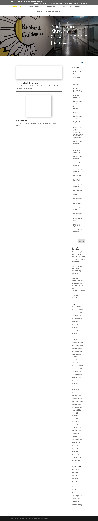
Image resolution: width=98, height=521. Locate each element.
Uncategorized (77, 496)
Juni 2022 (75, 416)
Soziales (75, 493)
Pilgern (74, 487)
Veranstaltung (77, 505)
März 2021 (75, 454)
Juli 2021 (75, 445)
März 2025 (75, 336)
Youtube (38, 4)
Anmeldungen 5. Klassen (69, 29)
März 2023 (75, 392)
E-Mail (45, 3)
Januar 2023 (76, 395)
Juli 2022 (75, 413)
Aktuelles (39, 11)
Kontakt (76, 3)
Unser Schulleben (34, 7)
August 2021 (76, 442)
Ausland (75, 472)
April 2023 (75, 389)
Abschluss (75, 469)
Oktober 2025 (77, 316)
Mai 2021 (75, 448)
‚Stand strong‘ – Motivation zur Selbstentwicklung (78, 254)
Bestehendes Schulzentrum (27, 83)
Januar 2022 (76, 431)
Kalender (52, 3)
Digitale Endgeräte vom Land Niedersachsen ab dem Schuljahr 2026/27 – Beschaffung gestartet (78, 266)
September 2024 (78, 351)
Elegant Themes (25, 518)
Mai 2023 (75, 386)
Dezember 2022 (77, 398)
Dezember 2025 (77, 310)
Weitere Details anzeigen (77, 83)
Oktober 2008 (77, 460)
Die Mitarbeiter (49, 7)
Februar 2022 (76, 428)
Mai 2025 (75, 330)
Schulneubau (21, 120)
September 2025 (77, 319)
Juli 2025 (75, 325)
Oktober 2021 (76, 437)
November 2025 (77, 313)
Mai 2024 (75, 360)
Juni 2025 (75, 327)
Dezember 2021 (77, 434)
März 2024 (75, 363)
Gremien (75, 481)
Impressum (68, 3)
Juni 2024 (75, 357)
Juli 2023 (75, 381)
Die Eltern (62, 7)
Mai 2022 (75, 419)
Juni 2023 (75, 384)
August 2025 (76, 322)
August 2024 (76, 354)
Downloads (59, 3)
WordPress (44, 518)
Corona (74, 475)
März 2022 (75, 425)
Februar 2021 (76, 457)
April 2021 (75, 451)
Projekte (75, 490)
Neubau (74, 484)
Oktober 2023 (77, 372)
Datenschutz (84, 3)
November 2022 (77, 401)
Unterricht (75, 502)
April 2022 (75, 422)
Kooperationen (75, 7)
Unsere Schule (18, 7)
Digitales (75, 478)
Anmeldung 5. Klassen (52, 11)
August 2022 (76, 410)
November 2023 (77, 369)
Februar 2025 (76, 339)
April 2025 (75, 333)
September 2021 (77, 439)
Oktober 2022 (77, 404)
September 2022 (77, 407)
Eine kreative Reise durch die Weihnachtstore (78, 278)
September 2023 (77, 375)
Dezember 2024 (77, 342)
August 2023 (76, 378)
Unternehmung (77, 499)
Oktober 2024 (77, 348)
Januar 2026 (76, 307)
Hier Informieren (60, 43)
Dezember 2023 (77, 366)
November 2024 (77, 345)
